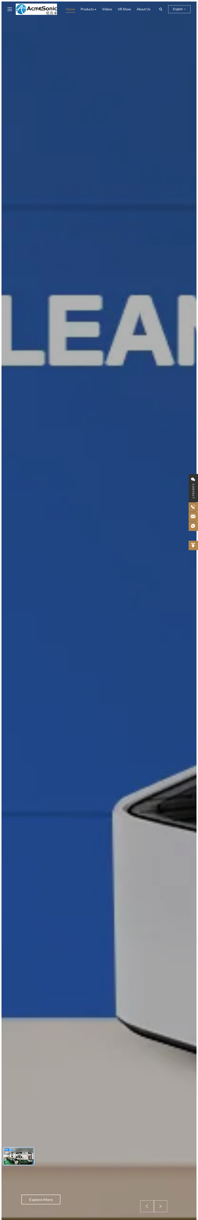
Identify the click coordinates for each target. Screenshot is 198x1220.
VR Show (124, 9)
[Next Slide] (160, 1206)
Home (70, 9)
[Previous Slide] (147, 1206)
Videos (107, 9)
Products (87, 9)
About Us (143, 9)
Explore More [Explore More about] (40, 1199)
